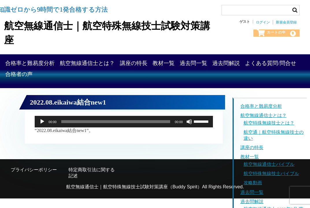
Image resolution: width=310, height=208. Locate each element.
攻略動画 (253, 180)
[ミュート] (189, 119)
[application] (124, 119)
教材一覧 (221, 60)
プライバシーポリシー (34, 167)
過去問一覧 (262, 60)
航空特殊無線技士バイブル (271, 171)
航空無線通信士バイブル (269, 161)
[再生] (42, 119)
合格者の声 (154, 77)
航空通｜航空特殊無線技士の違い (274, 132)
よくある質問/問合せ (98, 77)
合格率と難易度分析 (54, 60)
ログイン (263, 22)
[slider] (115, 118)
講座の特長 (180, 60)
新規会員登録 (286, 22)
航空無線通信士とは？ (122, 60)
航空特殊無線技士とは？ (269, 120)
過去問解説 (43, 77)
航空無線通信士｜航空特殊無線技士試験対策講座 (103, 31)
